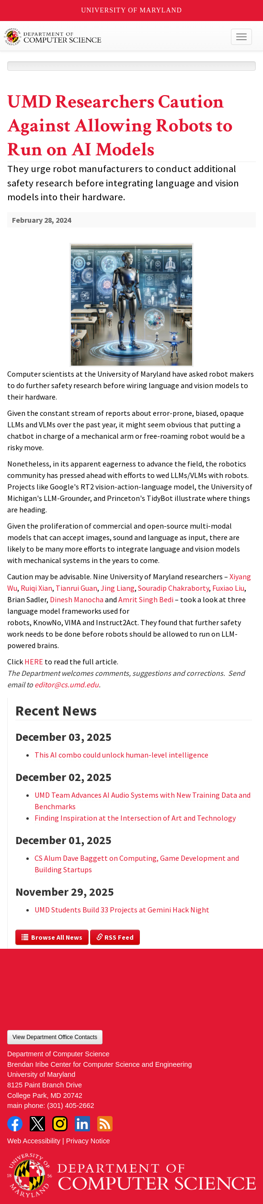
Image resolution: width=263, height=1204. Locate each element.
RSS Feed (115, 937)
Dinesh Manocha (76, 599)
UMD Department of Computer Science (106, 37)
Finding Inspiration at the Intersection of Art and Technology (135, 818)
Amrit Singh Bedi (145, 599)
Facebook (15, 1123)
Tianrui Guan (76, 588)
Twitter (37, 1123)
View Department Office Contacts (54, 1037)
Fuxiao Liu (228, 588)
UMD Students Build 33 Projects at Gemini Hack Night (121, 909)
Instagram (60, 1123)
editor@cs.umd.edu (66, 684)
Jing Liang (118, 588)
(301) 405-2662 (70, 1105)
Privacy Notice (88, 1141)
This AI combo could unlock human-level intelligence (121, 754)
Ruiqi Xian (36, 588)
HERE (33, 661)
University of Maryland (131, 10)
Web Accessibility (33, 1141)
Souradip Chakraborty (173, 588)
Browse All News (52, 937)
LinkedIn (82, 1123)
